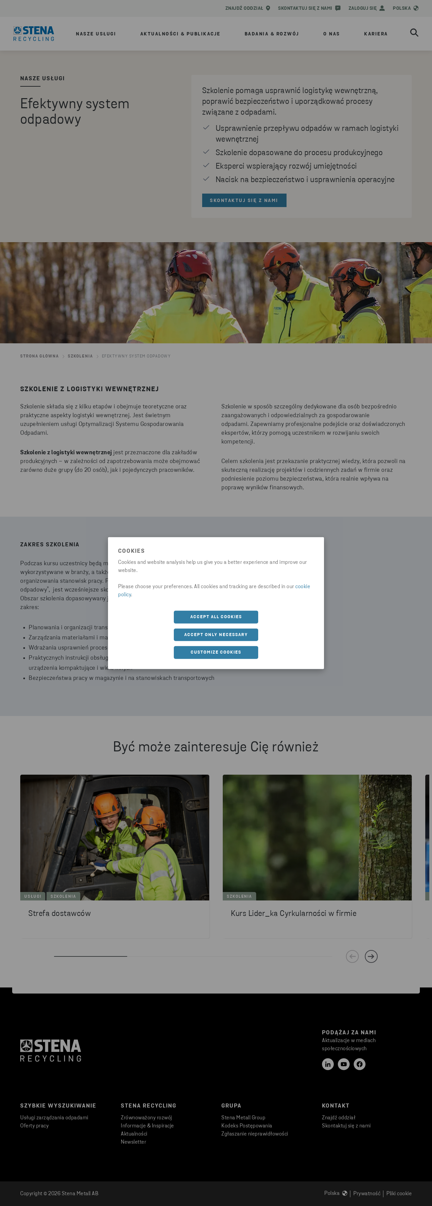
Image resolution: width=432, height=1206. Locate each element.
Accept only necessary (216, 634)
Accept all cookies (216, 617)
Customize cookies (216, 652)
